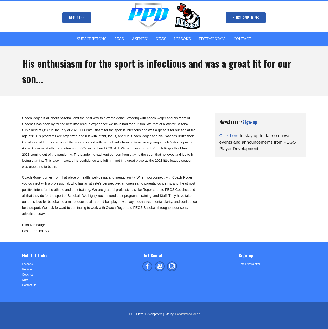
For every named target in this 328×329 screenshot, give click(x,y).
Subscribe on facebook (160, 266)
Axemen (140, 39)
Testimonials (212, 39)
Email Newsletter (249, 264)
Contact (242, 39)
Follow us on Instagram (172, 266)
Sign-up (249, 122)
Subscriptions (245, 17)
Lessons (182, 39)
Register (76, 17)
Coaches (27, 274)
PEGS (119, 39)
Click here (229, 135)
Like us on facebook (147, 266)
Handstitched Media (187, 314)
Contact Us (29, 285)
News (161, 39)
